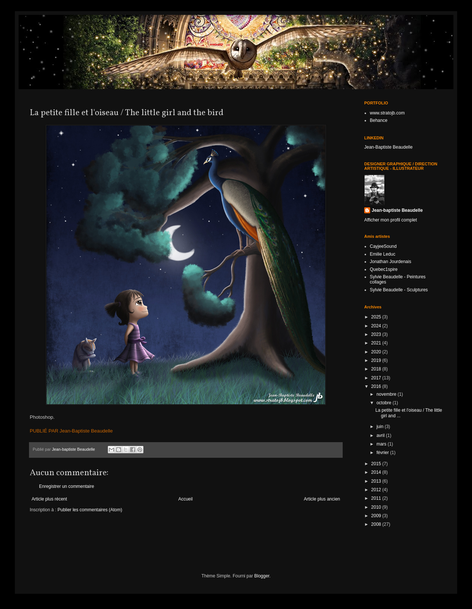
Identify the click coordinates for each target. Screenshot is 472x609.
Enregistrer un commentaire (66, 486)
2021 (376, 343)
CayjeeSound (383, 246)
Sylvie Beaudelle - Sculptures (399, 289)
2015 (376, 463)
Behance (378, 120)
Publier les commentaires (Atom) (90, 509)
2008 (376, 524)
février (383, 452)
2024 (376, 325)
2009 (376, 515)
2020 (376, 351)
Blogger (261, 576)
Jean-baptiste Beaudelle (397, 210)
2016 (376, 386)
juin (380, 426)
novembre (387, 394)
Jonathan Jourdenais (390, 261)
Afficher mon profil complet (390, 220)
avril (381, 435)
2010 (376, 507)
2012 (376, 489)
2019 (376, 360)
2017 (376, 377)
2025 (376, 317)
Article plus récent (49, 499)
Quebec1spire (384, 269)
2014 (376, 472)
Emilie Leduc (382, 254)
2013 (376, 481)
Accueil (185, 499)
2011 (376, 498)
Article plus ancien (322, 499)
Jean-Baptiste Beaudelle (388, 147)
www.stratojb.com (387, 113)
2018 (376, 369)
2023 (376, 334)
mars (382, 444)
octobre (384, 402)
